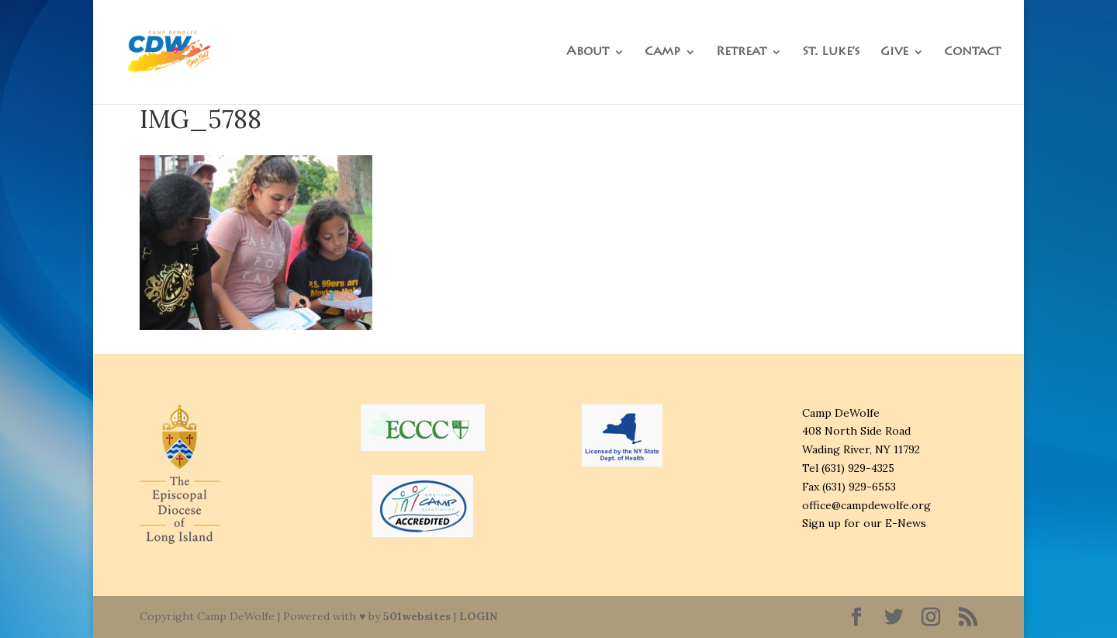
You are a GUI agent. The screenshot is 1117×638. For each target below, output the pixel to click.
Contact (972, 52)
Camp (662, 52)
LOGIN (478, 616)
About (587, 52)
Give (894, 52)
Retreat (741, 52)
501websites (417, 616)
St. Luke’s (831, 52)
